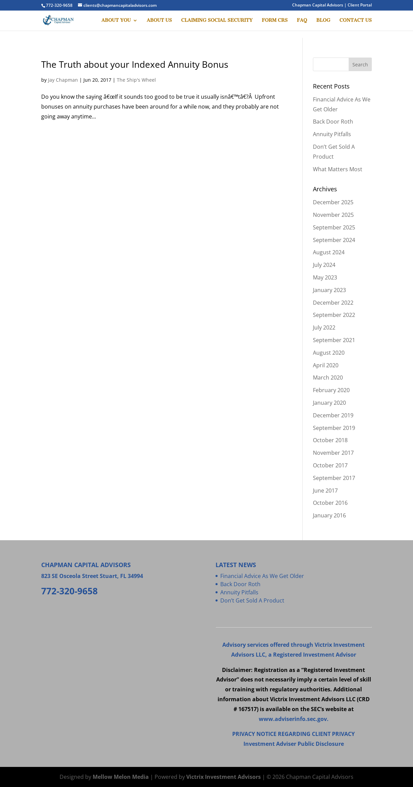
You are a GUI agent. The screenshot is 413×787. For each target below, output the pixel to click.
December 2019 (333, 415)
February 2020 (331, 390)
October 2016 (330, 503)
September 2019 (334, 428)
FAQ (302, 20)
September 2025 (334, 227)
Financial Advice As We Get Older (262, 576)
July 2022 (324, 327)
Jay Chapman (63, 80)
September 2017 (334, 478)
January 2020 (329, 402)
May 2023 (325, 277)
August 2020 (329, 352)
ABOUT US (159, 20)
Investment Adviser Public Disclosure (293, 744)
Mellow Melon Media (121, 777)
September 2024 (334, 240)
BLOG (323, 20)
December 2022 (333, 302)
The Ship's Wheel (136, 80)
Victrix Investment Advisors (223, 777)
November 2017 (333, 452)
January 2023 (329, 290)
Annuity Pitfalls (332, 134)
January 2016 (329, 515)
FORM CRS (275, 20)
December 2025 (333, 202)
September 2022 (334, 315)
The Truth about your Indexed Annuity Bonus (134, 64)
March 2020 (328, 377)
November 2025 (333, 215)
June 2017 (325, 490)
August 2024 (329, 252)
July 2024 (324, 265)
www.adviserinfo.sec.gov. (294, 719)
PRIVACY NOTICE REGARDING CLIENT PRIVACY (293, 734)
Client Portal (360, 5)
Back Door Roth (333, 121)
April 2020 (325, 365)
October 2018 (330, 440)
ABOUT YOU (116, 20)
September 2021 (334, 340)
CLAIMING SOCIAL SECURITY (217, 20)
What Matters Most (337, 169)
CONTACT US (355, 20)
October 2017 (330, 465)
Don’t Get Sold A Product (252, 600)
